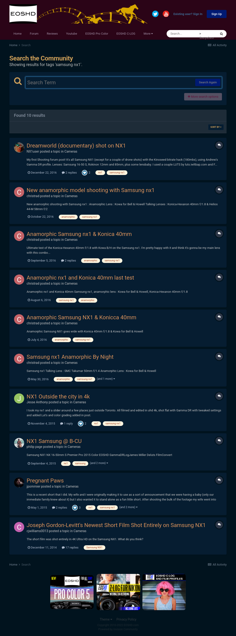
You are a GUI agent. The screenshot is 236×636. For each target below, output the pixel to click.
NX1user (33, 151)
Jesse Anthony (37, 402)
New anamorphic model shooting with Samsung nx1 (91, 190)
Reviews (52, 33)
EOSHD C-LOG (125, 33)
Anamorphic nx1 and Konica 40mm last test (80, 277)
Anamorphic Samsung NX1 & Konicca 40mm (81, 317)
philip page (34, 447)
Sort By (215, 127)
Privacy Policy (126, 619)
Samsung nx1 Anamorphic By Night (70, 357)
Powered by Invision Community (118, 629)
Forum (34, 33)
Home (18, 33)
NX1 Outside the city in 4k (58, 396)
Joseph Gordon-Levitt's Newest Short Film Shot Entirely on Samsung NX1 (116, 525)
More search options (203, 96)
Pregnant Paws (45, 480)
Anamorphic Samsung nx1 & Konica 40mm (79, 234)
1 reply (66, 423)
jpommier (33, 486)
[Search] (183, 33)
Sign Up (217, 14)
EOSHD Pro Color (96, 33)
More (148, 33)
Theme (106, 619)
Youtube (71, 33)
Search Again (208, 82)
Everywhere (207, 37)
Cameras (71, 151)
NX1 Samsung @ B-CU (54, 441)
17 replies (70, 547)
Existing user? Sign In (188, 14)
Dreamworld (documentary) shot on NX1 (76, 145)
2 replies (69, 172)
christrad (33, 196)
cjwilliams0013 (37, 531)
